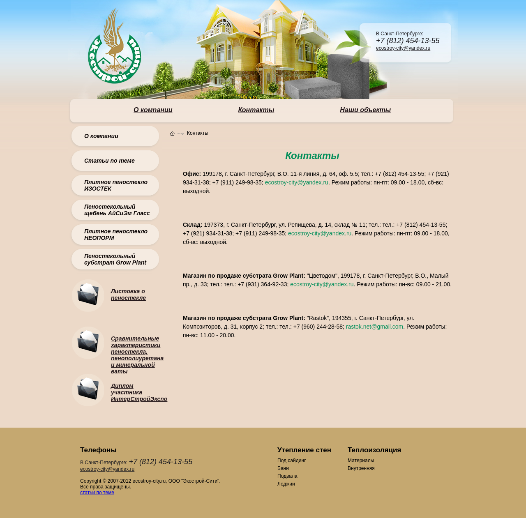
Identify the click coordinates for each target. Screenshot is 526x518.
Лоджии (286, 484)
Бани (283, 468)
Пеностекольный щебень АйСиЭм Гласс (117, 209)
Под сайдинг (291, 460)
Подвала (287, 476)
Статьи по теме (109, 160)
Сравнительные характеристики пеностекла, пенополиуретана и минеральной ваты (137, 355)
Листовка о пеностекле (128, 294)
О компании (101, 136)
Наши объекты (365, 109)
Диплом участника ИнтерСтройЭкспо (139, 392)
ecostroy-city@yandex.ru (403, 48)
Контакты (256, 109)
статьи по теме (97, 492)
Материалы (361, 460)
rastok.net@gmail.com (374, 326)
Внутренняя (361, 468)
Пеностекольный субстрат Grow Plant (115, 259)
